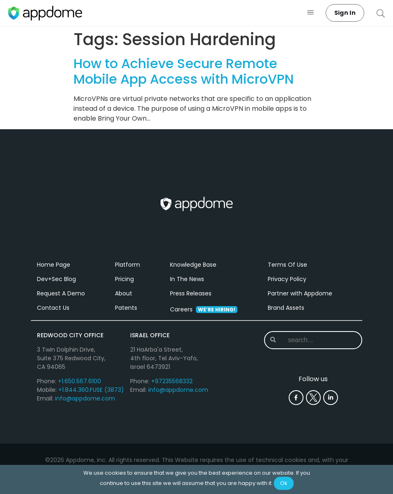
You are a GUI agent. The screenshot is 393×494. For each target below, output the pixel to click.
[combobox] (315, 340)
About (123, 293)
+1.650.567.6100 (79, 381)
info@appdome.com (85, 398)
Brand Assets (286, 308)
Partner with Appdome (300, 293)
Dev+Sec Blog (56, 279)
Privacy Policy (287, 279)
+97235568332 (172, 381)
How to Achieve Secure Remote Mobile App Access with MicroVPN (184, 71)
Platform (127, 265)
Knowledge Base (193, 265)
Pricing (124, 279)
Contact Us (53, 308)
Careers (203, 309)
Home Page (53, 265)
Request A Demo (61, 293)
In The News (187, 279)
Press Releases (190, 293)
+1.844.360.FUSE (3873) (91, 390)
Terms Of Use (287, 265)
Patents (126, 308)
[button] (310, 13)
